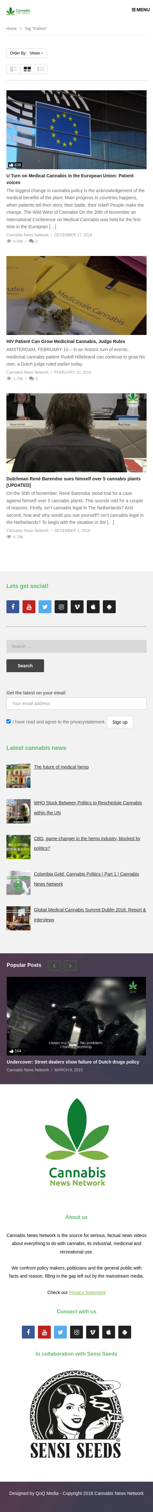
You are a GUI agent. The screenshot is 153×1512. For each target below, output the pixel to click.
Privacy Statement (87, 1292)
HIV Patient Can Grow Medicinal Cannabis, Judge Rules (65, 341)
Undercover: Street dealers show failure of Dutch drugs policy (73, 1062)
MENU (141, 9)
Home (11, 28)
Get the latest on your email (36, 692)
